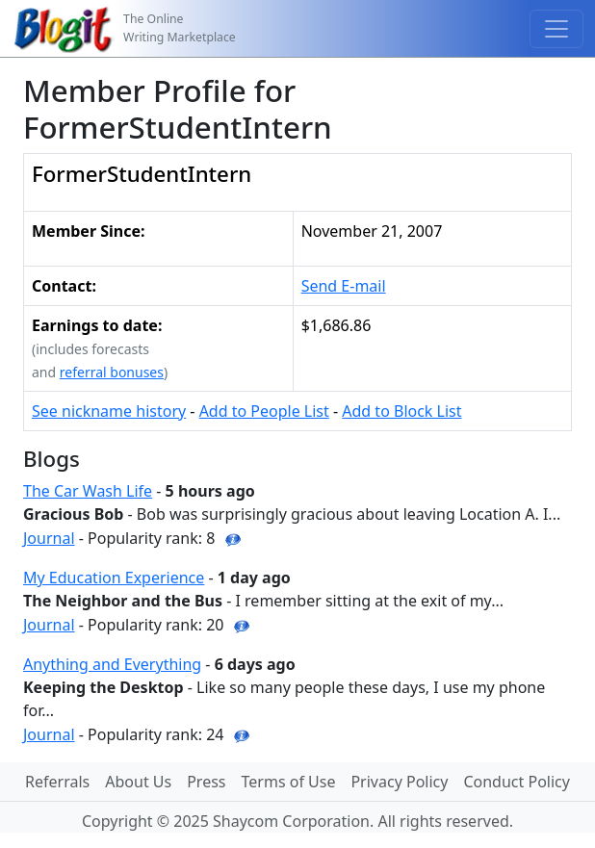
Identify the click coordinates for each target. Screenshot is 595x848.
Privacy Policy (399, 781)
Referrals (57, 781)
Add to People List (264, 411)
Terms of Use (289, 781)
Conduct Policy (516, 781)
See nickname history (109, 411)
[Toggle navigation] (556, 29)
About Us (138, 781)
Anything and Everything (112, 664)
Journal (49, 538)
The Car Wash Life (87, 490)
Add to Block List (401, 411)
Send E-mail (343, 285)
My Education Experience (113, 577)
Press (206, 781)
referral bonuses (112, 372)
